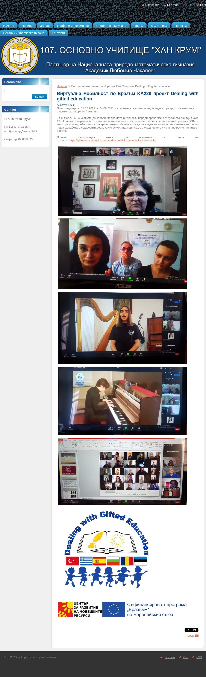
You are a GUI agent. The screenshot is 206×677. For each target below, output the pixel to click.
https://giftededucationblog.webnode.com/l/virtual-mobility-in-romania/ (112, 140)
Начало (62, 86)
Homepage (152, 4)
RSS (189, 4)
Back (191, 635)
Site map (172, 4)
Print (203, 4)
